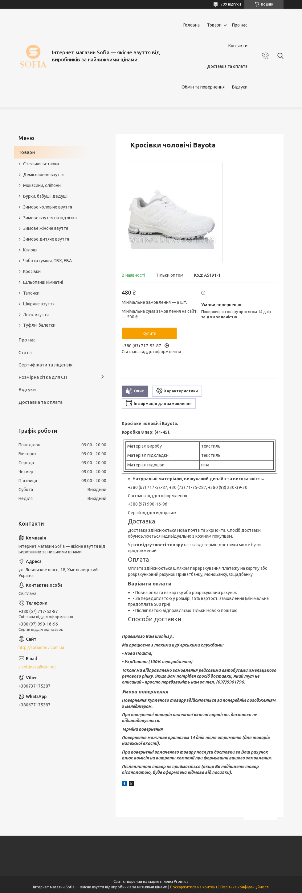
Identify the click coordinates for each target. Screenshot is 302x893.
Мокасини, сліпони (42, 185)
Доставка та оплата (227, 66)
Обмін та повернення (203, 87)
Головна (191, 25)
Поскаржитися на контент (194, 887)
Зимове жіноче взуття (45, 228)
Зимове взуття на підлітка (50, 217)
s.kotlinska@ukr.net (37, 666)
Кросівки (32, 271)
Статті (25, 352)
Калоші (30, 249)
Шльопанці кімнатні (43, 282)
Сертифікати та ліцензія (45, 364)
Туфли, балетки (39, 325)
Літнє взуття (36, 314)
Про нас (239, 25)
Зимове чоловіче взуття (47, 207)
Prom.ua (181, 881)
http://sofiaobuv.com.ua (41, 647)
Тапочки (31, 293)
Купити (150, 333)
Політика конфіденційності (244, 887)
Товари (214, 25)
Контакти (237, 45)
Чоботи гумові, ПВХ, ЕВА (47, 260)
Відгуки (239, 87)
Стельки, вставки (41, 163)
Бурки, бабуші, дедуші (45, 196)
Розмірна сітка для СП (42, 377)
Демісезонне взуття (43, 174)
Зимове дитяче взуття (46, 239)
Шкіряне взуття (39, 303)
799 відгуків (231, 4)
